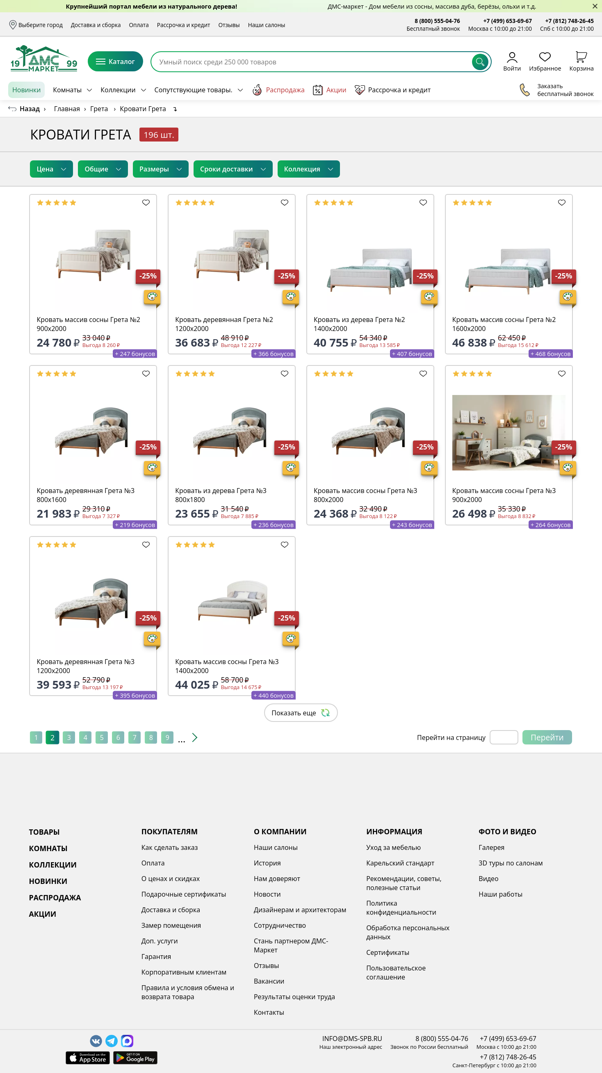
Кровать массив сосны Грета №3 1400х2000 (226, 666)
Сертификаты (387, 952)
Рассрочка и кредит (183, 25)
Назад (30, 108)
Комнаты (67, 89)
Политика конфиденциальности (401, 908)
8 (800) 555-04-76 (437, 21)
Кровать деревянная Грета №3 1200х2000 (85, 666)
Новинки (26, 89)
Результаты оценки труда (294, 996)
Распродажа (278, 90)
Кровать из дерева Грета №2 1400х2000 (359, 324)
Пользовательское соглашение (396, 972)
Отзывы (228, 25)
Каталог (115, 61)
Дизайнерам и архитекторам (300, 909)
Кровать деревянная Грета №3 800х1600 (85, 495)
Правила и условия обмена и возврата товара (187, 992)
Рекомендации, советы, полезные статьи (404, 883)
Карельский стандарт (400, 863)
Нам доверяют (277, 878)
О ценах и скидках (170, 878)
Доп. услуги (159, 940)
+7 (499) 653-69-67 (507, 21)
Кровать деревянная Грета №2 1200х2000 (224, 324)
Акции (330, 90)
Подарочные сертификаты (183, 894)
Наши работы (500, 894)
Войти (512, 61)
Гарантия (156, 956)
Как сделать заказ (169, 847)
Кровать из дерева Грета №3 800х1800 (221, 495)
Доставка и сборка (96, 25)
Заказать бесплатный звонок (556, 90)
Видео (488, 878)
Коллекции (117, 89)
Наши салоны (266, 25)
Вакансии (269, 981)
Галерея (491, 847)
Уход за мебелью (393, 847)
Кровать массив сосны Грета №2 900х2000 (88, 324)
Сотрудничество (280, 925)
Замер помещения (171, 925)
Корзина (582, 61)
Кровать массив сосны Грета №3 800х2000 (365, 495)
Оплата (139, 25)
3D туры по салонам (511, 863)
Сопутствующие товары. (194, 89)
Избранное (545, 61)
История (267, 863)
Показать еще (301, 713)
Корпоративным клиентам (183, 972)
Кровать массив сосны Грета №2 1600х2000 (504, 324)
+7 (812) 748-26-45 (569, 21)
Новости (267, 894)
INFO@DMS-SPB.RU (352, 1038)
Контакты (269, 1012)
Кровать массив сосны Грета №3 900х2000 (504, 495)
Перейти (547, 737)
